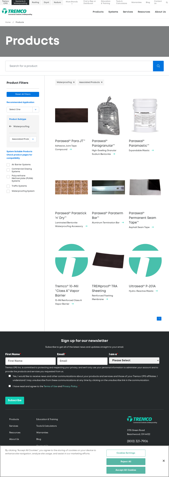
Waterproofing (21, 126)
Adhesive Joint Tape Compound (71, 123)
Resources (144, 12)
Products (98, 12)
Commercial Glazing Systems (22, 170)
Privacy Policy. (70, 386)
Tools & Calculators (121, 2)
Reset (22, 94)
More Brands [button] (72, 2)
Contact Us (158, 2)
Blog (148, 2)
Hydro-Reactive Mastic (145, 266)
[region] (84, 461)
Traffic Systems (19, 186)
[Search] (79, 66)
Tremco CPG (5, 2)
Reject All (126, 462)
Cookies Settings (126, 453)
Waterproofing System (23, 191)
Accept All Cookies (126, 470)
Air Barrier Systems (21, 165)
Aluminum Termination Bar (108, 195)
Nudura (57, 2)
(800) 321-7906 (137, 441)
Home (8, 22)
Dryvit (46, 2)
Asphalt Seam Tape (145, 197)
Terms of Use (50, 386)
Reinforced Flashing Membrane (108, 270)
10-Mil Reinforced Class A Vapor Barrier (71, 272)
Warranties (136, 2)
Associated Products (89, 82)
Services (13, 426)
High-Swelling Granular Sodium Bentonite (108, 125)
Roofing (35, 2)
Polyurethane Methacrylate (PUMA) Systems (22, 178)
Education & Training (105, 2)
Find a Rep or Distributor (90, 2)
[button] (167, 2)
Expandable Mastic (145, 123)
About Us (160, 12)
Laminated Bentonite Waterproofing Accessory (71, 197)
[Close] (163, 460)
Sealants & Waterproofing (20, 2)
